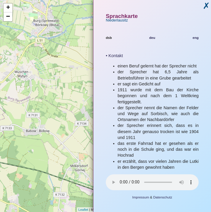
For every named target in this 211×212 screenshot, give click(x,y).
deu (152, 37)
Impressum (140, 197)
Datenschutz (162, 197)
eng (195, 37)
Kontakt (115, 55)
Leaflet (83, 209)
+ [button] (8, 8)
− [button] (8, 16)
